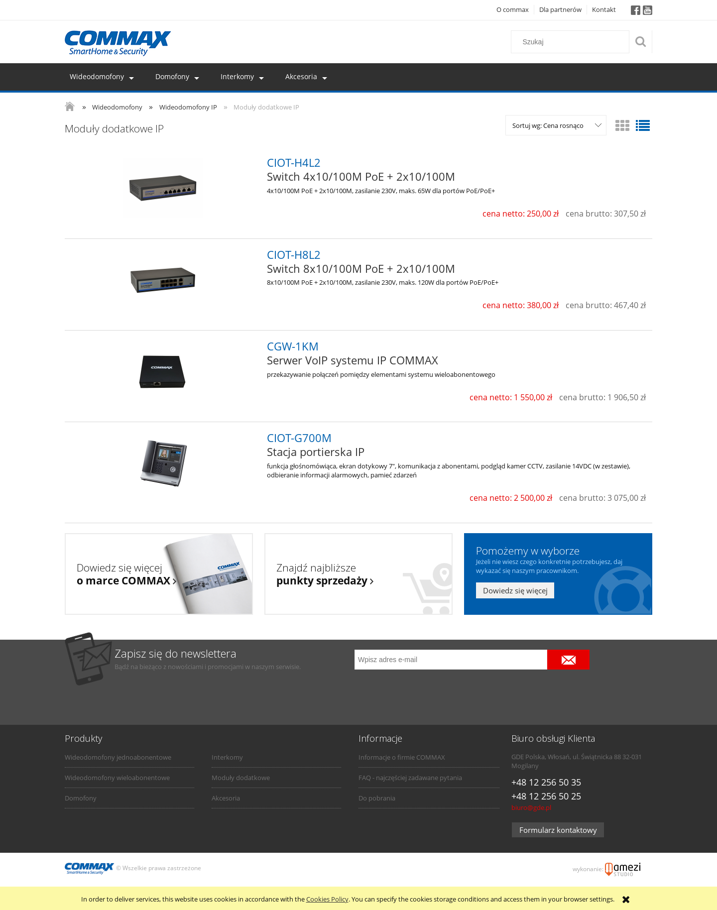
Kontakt (604, 9)
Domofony (81, 798)
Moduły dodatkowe (241, 777)
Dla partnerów (560, 9)
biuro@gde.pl (531, 807)
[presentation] (424, 690)
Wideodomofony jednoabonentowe (118, 757)
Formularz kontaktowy (558, 830)
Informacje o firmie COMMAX (401, 757)
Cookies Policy (327, 899)
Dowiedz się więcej (515, 590)
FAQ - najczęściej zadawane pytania (410, 777)
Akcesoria (226, 798)
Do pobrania (376, 798)
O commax (512, 9)
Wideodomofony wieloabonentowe (117, 777)
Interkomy (227, 757)
